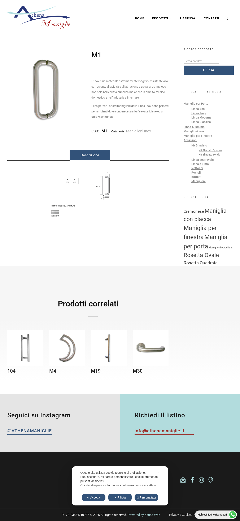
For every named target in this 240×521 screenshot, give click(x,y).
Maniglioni (198, 181)
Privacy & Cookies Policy (185, 514)
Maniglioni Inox (138, 131)
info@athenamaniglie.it (38, 480)
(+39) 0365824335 (33, 477)
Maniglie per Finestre (198, 135)
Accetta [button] (93, 497)
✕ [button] (158, 472)
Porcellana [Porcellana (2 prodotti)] (226, 247)
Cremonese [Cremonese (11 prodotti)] (194, 211)
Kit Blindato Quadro (210, 150)
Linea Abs (198, 109)
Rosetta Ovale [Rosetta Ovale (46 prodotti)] (201, 255)
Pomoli (196, 172)
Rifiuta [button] (120, 497)
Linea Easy (198, 113)
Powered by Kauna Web (144, 515)
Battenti (196, 176)
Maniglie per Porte (196, 103)
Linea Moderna (201, 117)
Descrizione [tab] (90, 155)
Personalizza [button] (146, 497)
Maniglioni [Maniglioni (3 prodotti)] (215, 247)
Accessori (190, 140)
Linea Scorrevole (202, 159)
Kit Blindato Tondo (209, 154)
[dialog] (120, 485)
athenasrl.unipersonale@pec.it (42, 484)
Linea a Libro (200, 164)
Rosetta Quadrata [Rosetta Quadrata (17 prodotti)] (201, 262)
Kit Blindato (199, 145)
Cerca (208, 70)
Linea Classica (201, 122)
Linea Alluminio (194, 127)
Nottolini (197, 168)
